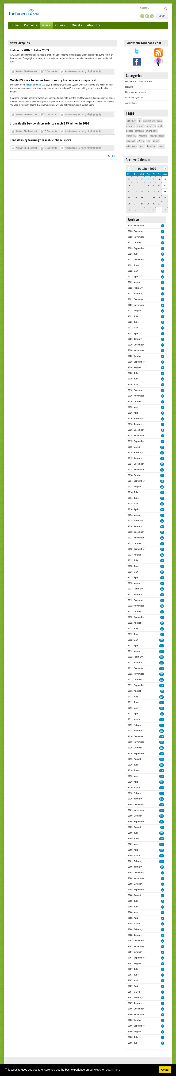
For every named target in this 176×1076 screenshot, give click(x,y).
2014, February (135, 520)
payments (151, 126)
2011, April (133, 713)
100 (161, 646)
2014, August (134, 486)
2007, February (135, 997)
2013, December (136, 532)
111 (161, 759)
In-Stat (42, 85)
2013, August (134, 555)
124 (161, 697)
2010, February (135, 793)
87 (162, 606)
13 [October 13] (135, 191)
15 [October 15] (148, 191)
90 (162, 691)
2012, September (136, 617)
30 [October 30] (154, 204)
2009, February (135, 861)
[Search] (151, 7)
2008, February (135, 929)
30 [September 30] (142, 179)
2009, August (134, 827)
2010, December (136, 736)
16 (162, 447)
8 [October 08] (148, 185)
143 (161, 799)
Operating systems (134, 97)
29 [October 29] (148, 204)
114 (161, 776)
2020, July (133, 373)
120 (161, 703)
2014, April (133, 509)
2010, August (134, 759)
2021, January (135, 339)
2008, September (136, 889)
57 (162, 555)
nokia (160, 126)
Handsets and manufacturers (138, 81)
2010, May (133, 776)
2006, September (136, 1026)
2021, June (133, 322)
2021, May (133, 328)
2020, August (134, 367)
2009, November (136, 810)
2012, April (133, 645)
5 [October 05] (129, 185)
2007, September (136, 958)
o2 (138, 141)
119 (161, 685)
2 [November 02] (129, 210)
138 (161, 725)
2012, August (134, 623)
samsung (139, 131)
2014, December (136, 464)
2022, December (136, 259)
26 (162, 459)
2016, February (135, 418)
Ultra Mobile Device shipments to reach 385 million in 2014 (49, 123)
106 (161, 669)
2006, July (133, 1037)
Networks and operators (136, 92)
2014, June (133, 498)
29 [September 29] (135, 179)
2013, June (133, 566)
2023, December (136, 231)
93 (162, 827)
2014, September (136, 481)
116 (161, 731)
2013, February (135, 589)
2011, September (136, 685)
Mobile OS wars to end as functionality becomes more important (53, 80)
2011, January (135, 730)
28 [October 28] (142, 204)
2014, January (135, 526)
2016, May (133, 407)
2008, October (135, 884)
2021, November (136, 305)
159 (161, 833)
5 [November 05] (148, 210)
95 (162, 595)
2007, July (133, 969)
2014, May (133, 503)
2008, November (136, 878)
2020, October (135, 356)
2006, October (135, 1020)
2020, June (133, 379)
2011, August (134, 691)
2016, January (135, 424)
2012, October (135, 611)
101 (161, 720)
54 (162, 475)
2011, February (135, 725)
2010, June (133, 770)
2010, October (135, 748)
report (31, 85)
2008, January (135, 935)
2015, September (136, 441)
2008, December (136, 872)
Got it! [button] (165, 1069)
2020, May (133, 384)
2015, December (136, 430)
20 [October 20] (135, 197)
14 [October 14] (142, 191)
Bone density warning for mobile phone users (40, 140)
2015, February (135, 452)
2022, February (135, 288)
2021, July (133, 316)
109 (161, 674)
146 (161, 810)
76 (162, 549)
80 (162, 634)
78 (162, 521)
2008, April (133, 918)
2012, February (135, 657)
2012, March (134, 651)
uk (140, 120)
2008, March (134, 923)
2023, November (136, 237)
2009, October (135, 816)
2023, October (135, 242)
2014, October (135, 475)
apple (159, 121)
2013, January (135, 594)
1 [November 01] (165, 204)
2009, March (134, 855)
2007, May (133, 980)
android (140, 126)
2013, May (133, 572)
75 (162, 561)
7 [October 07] (142, 185)
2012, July (133, 628)
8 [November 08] (165, 210)
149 (161, 816)
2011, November (136, 674)
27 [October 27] (135, 204)
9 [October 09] (153, 185)
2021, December (136, 299)
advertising (132, 146)
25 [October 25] (165, 197)
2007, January (135, 1003)
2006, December (136, 1009)
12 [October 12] (129, 191)
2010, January (135, 799)
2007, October (135, 952)
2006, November (136, 1014)
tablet (141, 146)
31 (162, 487)
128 (161, 771)
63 (162, 515)
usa (148, 141)
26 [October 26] (129, 204)
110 (161, 651)
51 (162, 504)
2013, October (135, 543)
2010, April (133, 782)
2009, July (133, 833)
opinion (131, 120)
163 (161, 856)
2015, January (135, 458)
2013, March (134, 583)
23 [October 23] (154, 197)
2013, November (136, 538)
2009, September (136, 821)
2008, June (133, 907)
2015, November (136, 435)
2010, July (133, 765)
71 (162, 544)
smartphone (152, 131)
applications (149, 121)
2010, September (136, 753)
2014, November (136, 469)
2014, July (133, 492)
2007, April (133, 986)
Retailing (129, 87)
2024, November (136, 225)
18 (162, 453)
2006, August (134, 1031)
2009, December (136, 804)
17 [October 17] (159, 191)
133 (161, 640)
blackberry (131, 136)
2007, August (134, 963)
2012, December (136, 600)
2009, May (133, 844)
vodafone (143, 136)
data (149, 146)
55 (162, 510)
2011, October (135, 679)
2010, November (136, 742)
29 (162, 867)
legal (161, 136)
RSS (113, 156)
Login (162, 16)
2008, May (133, 912)
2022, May (133, 271)
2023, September (136, 248)
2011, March (134, 719)
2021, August (134, 310)
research (130, 126)
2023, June (133, 254)
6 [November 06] (153, 210)
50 (162, 498)
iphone (156, 141)
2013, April (133, 577)
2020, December (136, 345)
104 (161, 788)
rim (154, 146)
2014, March (134, 515)
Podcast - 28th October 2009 (29, 50)
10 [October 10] (159, 185)
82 (162, 714)
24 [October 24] (159, 197)
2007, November (136, 946)
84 (162, 527)
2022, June (133, 265)
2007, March (134, 992)
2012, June (133, 634)
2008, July (133, 901)
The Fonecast (30, 71)
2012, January (135, 662)
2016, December (136, 390)
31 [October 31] (159, 204)
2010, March (134, 787)
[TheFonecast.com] (24, 13)
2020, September (136, 362)
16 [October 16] (154, 191)
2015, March (134, 447)
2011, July (133, 697)
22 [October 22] (148, 197)
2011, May (133, 708)
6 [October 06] (135, 185)
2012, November (136, 606)
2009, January (135, 867)
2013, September (136, 549)
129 (161, 663)
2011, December (136, 668)
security (153, 136)
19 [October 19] (129, 197)
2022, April (133, 276)
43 (162, 493)
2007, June (133, 975)
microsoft (131, 141)
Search (165, 9)
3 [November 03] (135, 210)
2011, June (133, 702)
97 (162, 589)
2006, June (133, 1043)
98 (162, 612)
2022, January (135, 293)
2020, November (136, 350)
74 (162, 578)
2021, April (133, 333)
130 (161, 680)
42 (162, 481)
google (129, 131)
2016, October (135, 401)
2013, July (133, 560)
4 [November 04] (142, 210)
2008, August (134, 895)
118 (161, 737)
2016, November (136, 396)
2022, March (134, 282)
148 (161, 822)
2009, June (133, 838)
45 (162, 470)
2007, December (136, 940)
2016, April (133, 413)
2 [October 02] (153, 179)
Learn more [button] (113, 1069)
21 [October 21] (142, 197)
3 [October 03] (159, 179)
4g (143, 141)
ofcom (161, 146)
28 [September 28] (129, 179)
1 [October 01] (148, 179)
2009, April (133, 850)
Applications (131, 103)
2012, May (133, 640)
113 (161, 657)
